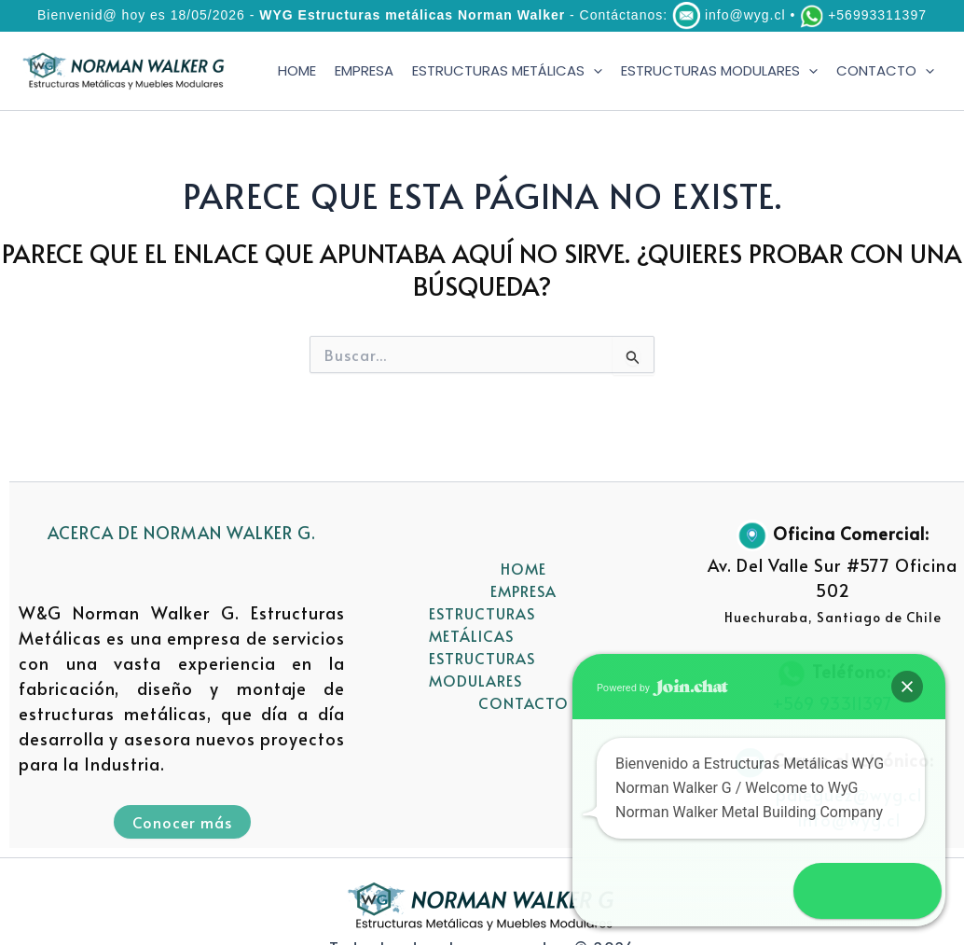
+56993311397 (877, 14)
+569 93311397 (832, 703)
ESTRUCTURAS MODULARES (719, 71)
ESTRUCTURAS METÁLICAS (507, 71)
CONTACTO (885, 71)
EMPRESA (364, 70)
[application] (593, 71)
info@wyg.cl (745, 14)
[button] (910, 891)
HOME (297, 70)
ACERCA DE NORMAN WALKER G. (182, 532)
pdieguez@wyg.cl (849, 794)
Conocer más (182, 822)
